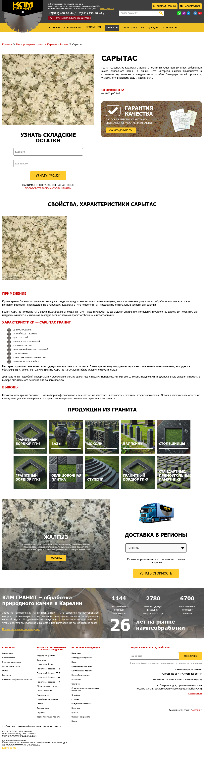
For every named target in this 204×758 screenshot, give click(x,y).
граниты (112, 27)
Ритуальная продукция (86, 647)
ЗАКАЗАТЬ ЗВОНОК (164, 6)
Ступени (41, 712)
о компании (72, 27)
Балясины (76, 653)
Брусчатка (41, 660)
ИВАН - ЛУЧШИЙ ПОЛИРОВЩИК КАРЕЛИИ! (70, 18)
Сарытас (77, 44)
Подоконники (43, 695)
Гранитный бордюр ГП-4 (48, 682)
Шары (74, 721)
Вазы (74, 662)
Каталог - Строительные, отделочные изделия (52, 648)
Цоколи (75, 712)
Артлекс (196, 710)
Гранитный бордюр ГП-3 (48, 677)
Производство (8, 658)
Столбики (76, 695)
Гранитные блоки (45, 664)
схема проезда (107, 8)
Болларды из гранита (82, 658)
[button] (106, 537)
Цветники (76, 708)
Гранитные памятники (82, 666)
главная (55, 27)
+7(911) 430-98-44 (61, 13)
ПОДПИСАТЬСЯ (190, 656)
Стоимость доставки (11, 662)
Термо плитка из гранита (48, 717)
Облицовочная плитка (47, 686)
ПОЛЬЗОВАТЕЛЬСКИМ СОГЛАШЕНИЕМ (48, 188)
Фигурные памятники (81, 704)
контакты (170, 27)
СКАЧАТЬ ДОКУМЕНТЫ (120, 130)
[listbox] (156, 547)
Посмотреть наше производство (21, 629)
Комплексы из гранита (82, 671)
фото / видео (150, 27)
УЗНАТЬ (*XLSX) (48, 175)
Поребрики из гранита (47, 699)
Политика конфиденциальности (17, 679)
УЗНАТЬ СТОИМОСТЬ (156, 573)
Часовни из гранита (81, 717)
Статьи (5, 671)
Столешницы (43, 708)
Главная (7, 44)
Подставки (76, 679)
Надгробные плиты (80, 675)
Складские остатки (11, 666)
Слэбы (40, 704)
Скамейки (76, 684)
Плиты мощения (44, 690)
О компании (7, 653)
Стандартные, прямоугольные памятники (85, 689)
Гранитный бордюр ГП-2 (48, 673)
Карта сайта (9, 747)
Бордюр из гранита (46, 656)
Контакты (6, 675)
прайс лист (129, 27)
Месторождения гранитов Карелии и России (42, 44)
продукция (93, 27)
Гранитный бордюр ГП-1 (48, 669)
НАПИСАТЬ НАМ (190, 6)
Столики (75, 699)
